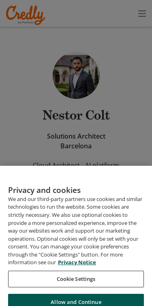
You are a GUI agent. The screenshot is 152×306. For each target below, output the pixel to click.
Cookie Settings (76, 289)
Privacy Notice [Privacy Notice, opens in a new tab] (77, 273)
